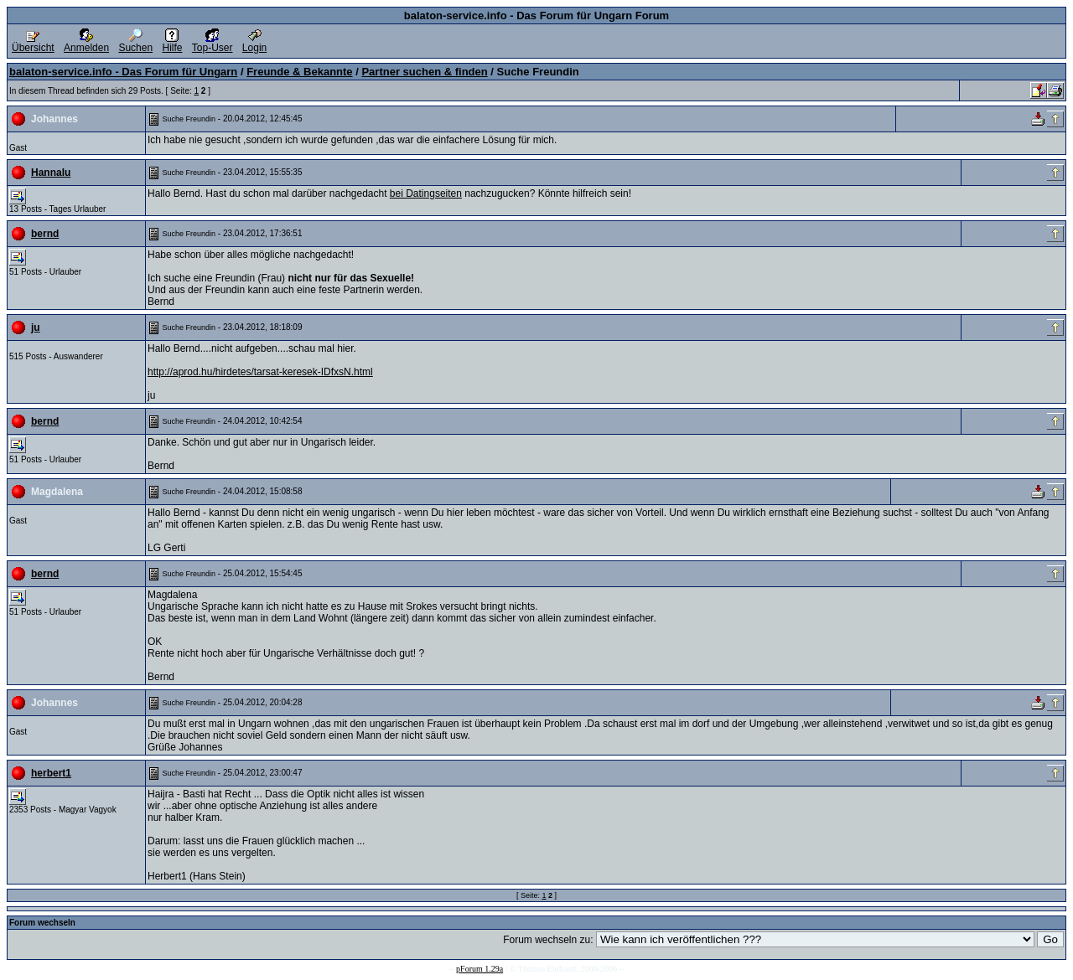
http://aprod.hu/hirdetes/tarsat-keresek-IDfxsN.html (260, 372)
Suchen (135, 43)
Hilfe (172, 43)
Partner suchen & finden (424, 71)
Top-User (212, 43)
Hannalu (50, 172)
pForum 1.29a (479, 968)
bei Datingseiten (426, 193)
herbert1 (51, 773)
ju (35, 327)
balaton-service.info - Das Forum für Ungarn (123, 71)
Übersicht (33, 43)
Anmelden (86, 43)
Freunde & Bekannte (299, 71)
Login (254, 43)
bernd (45, 234)
